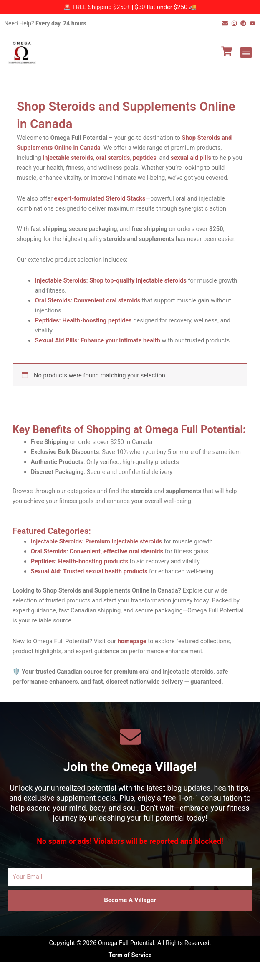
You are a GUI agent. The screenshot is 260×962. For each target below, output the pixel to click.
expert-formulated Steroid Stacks (100, 198)
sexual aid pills (191, 157)
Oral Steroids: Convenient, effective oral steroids (97, 551)
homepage (132, 641)
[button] (246, 52)
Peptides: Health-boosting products (79, 561)
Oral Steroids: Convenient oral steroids (87, 300)
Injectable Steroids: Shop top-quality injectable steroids (111, 280)
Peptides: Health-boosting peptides (83, 320)
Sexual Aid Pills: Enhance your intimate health (97, 340)
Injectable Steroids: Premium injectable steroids (96, 541)
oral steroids (113, 157)
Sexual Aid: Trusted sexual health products (89, 571)
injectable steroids (68, 157)
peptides (145, 157)
